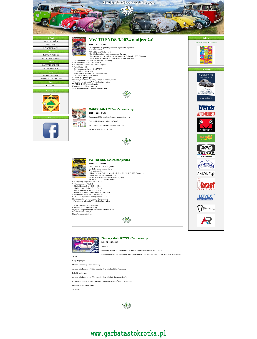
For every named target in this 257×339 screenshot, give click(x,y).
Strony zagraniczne (51, 79)
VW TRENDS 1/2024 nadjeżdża (109, 159)
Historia (50, 45)
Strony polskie (51, 75)
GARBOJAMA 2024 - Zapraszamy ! (112, 109)
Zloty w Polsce (51, 55)
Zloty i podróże (50, 65)
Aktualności (51, 41)
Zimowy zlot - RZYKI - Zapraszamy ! (125, 238)
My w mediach (50, 48)
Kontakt (51, 85)
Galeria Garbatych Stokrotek (206, 43)
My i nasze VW (51, 68)
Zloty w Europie (51, 58)
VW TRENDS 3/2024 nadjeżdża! (121, 39)
